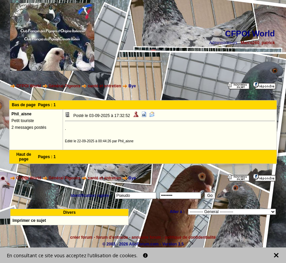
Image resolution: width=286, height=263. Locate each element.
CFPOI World (28, 86)
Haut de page (23, 157)
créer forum (81, 237)
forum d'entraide (112, 237)
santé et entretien (104, 86)
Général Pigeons (65, 86)
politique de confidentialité (190, 237)
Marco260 (250, 42)
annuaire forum (146, 237)
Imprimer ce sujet (29, 220)
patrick (268, 42)
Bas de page (24, 105)
